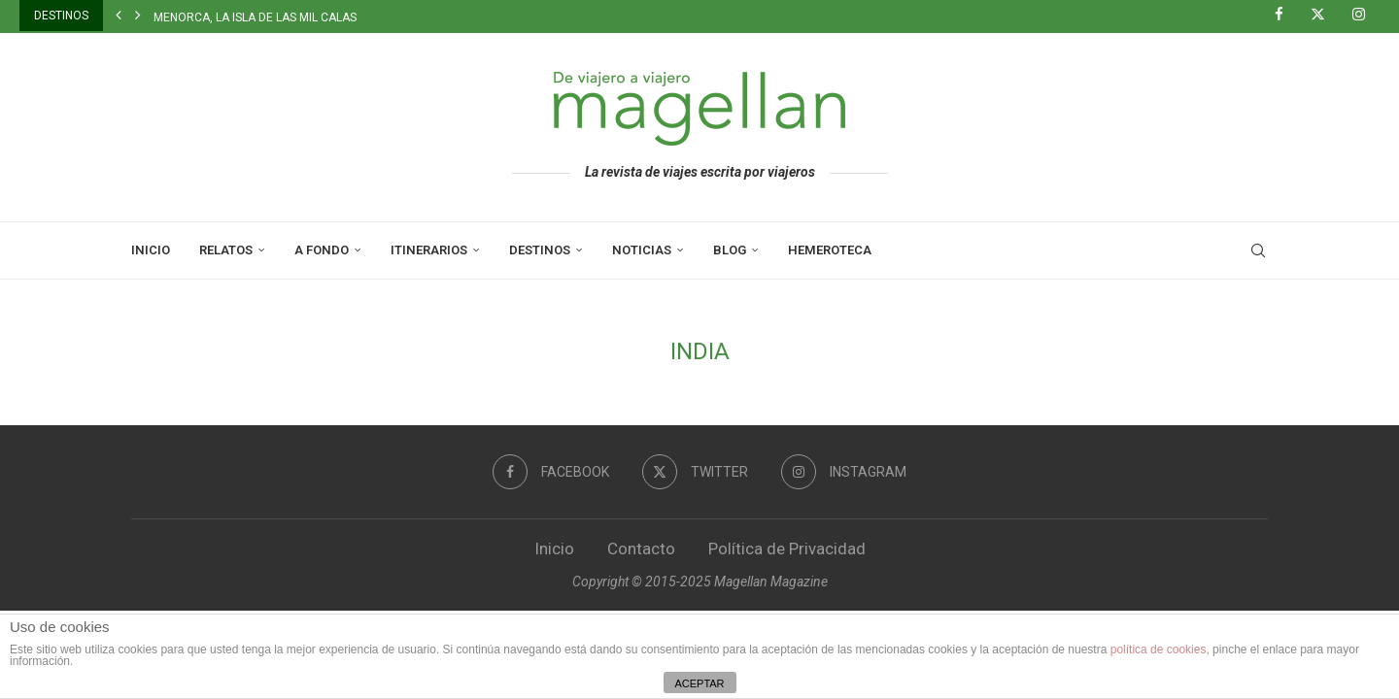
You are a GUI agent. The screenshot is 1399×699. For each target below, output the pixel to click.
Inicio (150, 250)
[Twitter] (1325, 15)
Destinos (539, 250)
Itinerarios (429, 250)
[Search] (1258, 250)
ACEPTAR (699, 683)
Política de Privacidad (787, 548)
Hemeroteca (829, 250)
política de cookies (1158, 649)
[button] (118, 15)
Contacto (641, 548)
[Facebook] (1286, 15)
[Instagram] (1366, 15)
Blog (729, 250)
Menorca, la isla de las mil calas (255, 17)
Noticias (641, 250)
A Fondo (321, 250)
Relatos (226, 250)
